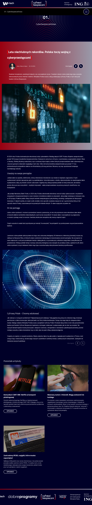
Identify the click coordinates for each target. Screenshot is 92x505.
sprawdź (10, 411)
